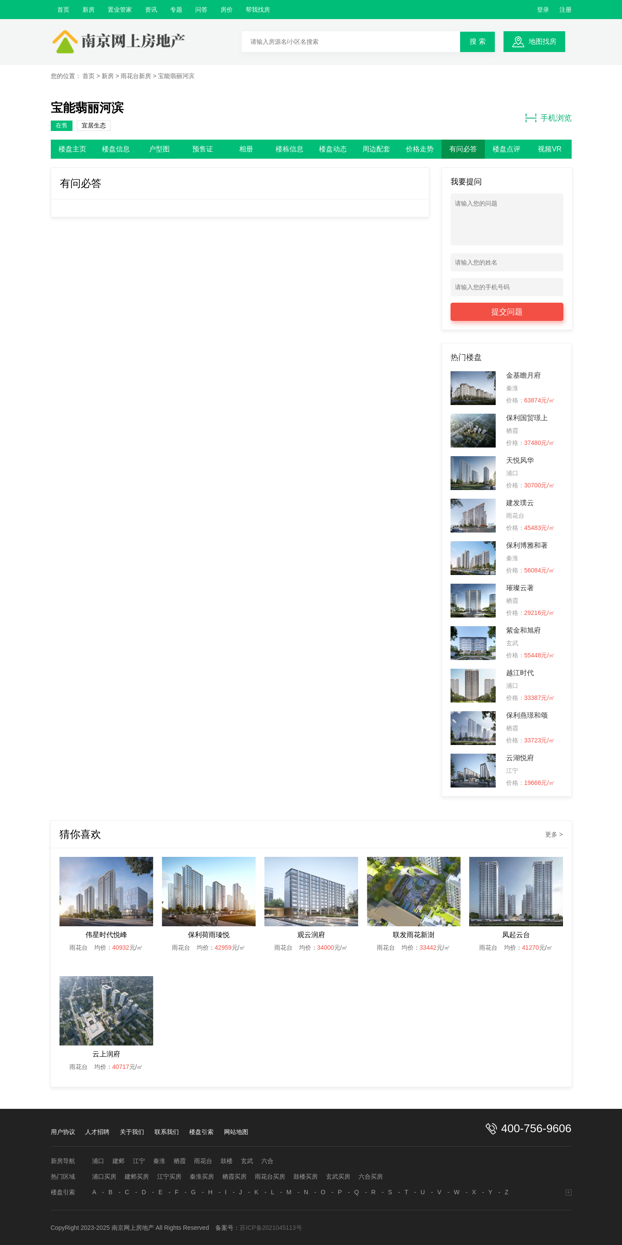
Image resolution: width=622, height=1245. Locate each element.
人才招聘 (97, 1131)
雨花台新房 (136, 75)
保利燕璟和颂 (527, 715)
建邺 (118, 1160)
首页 (63, 9)
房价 (226, 9)
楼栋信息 (289, 149)
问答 (201, 9)
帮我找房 (258, 9)
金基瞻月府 (523, 375)
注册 (565, 9)
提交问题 (507, 311)
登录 (543, 9)
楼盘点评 (506, 149)
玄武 (247, 1160)
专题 (176, 9)
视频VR (549, 149)
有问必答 (463, 149)
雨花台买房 (270, 1176)
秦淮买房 (202, 1176)
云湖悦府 (520, 757)
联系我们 (167, 1131)
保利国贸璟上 (527, 418)
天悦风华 (520, 460)
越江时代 (520, 672)
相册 (246, 149)
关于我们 (132, 1131)
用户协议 (63, 1131)
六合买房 (371, 1176)
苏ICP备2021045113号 (271, 1227)
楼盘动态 (333, 149)
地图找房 (542, 41)
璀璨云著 (520, 587)
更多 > (554, 834)
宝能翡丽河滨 (176, 75)
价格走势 (420, 149)
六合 (267, 1160)
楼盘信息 (116, 149)
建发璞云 (520, 502)
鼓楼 (226, 1160)
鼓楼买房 (305, 1176)
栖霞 (180, 1160)
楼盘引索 (201, 1131)
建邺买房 (137, 1176)
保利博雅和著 (527, 545)
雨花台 (203, 1160)
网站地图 (236, 1131)
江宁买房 (169, 1176)
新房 (88, 9)
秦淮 (159, 1160)
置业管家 (120, 9)
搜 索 (477, 41)
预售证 (202, 149)
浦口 (98, 1160)
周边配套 (376, 149)
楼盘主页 (72, 149)
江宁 (139, 1160)
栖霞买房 (234, 1176)
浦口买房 (104, 1176)
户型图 (159, 149)
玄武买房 (338, 1176)
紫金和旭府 (523, 630)
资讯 (151, 9)
